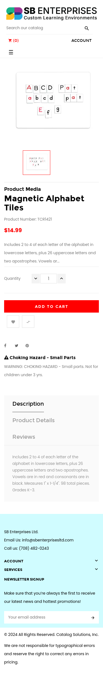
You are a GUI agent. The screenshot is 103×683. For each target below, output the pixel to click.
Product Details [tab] (33, 420)
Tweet (19, 346)
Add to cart (51, 306)
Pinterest (30, 346)
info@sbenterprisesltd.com (48, 540)
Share (8, 346)
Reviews (23, 436)
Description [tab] (28, 403)
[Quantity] (48, 278)
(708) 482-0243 (34, 548)
